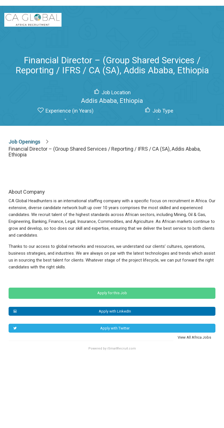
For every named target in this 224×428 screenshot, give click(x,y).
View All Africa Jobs (194, 337)
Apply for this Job (112, 293)
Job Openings (24, 142)
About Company (27, 192)
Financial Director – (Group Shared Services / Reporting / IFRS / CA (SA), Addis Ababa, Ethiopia (105, 152)
